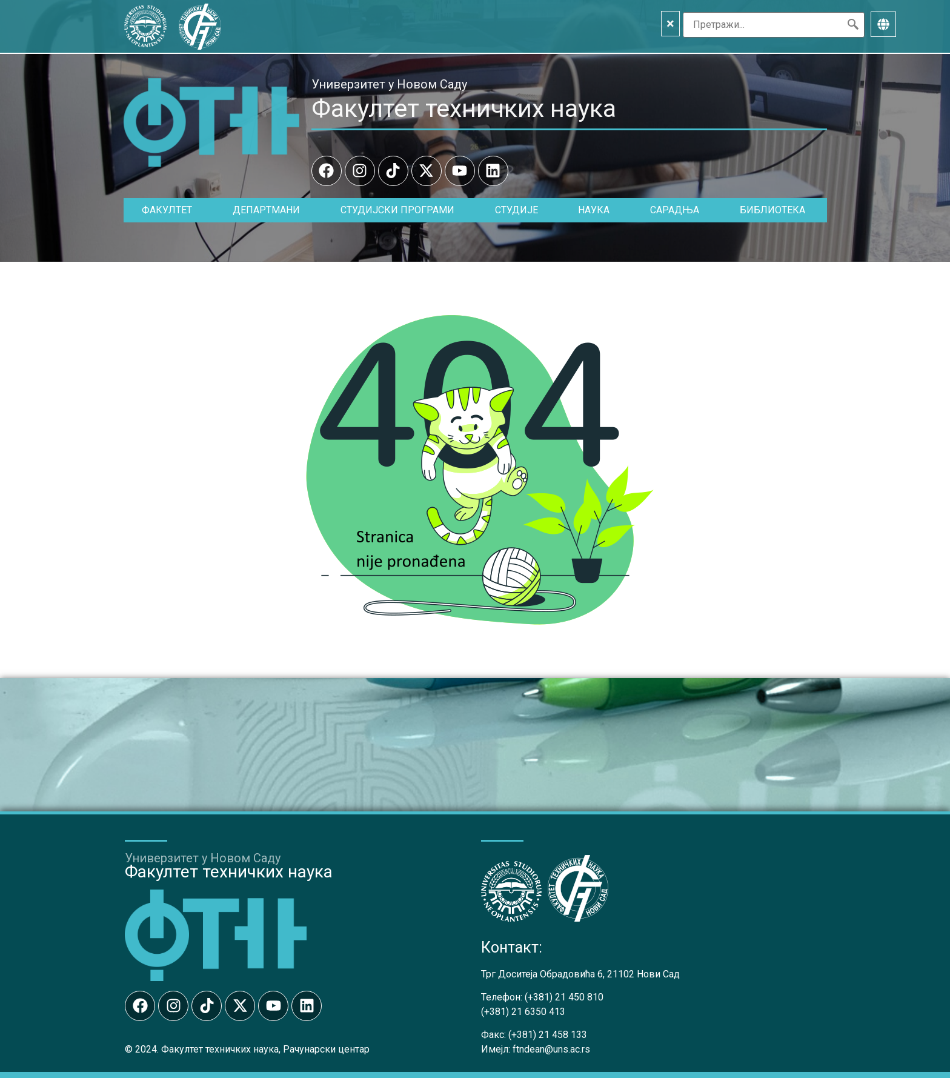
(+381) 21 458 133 (547, 1034)
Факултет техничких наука (463, 108)
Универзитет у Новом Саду (389, 84)
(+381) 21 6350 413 (523, 1011)
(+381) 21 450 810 (564, 997)
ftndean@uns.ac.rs (551, 1049)
